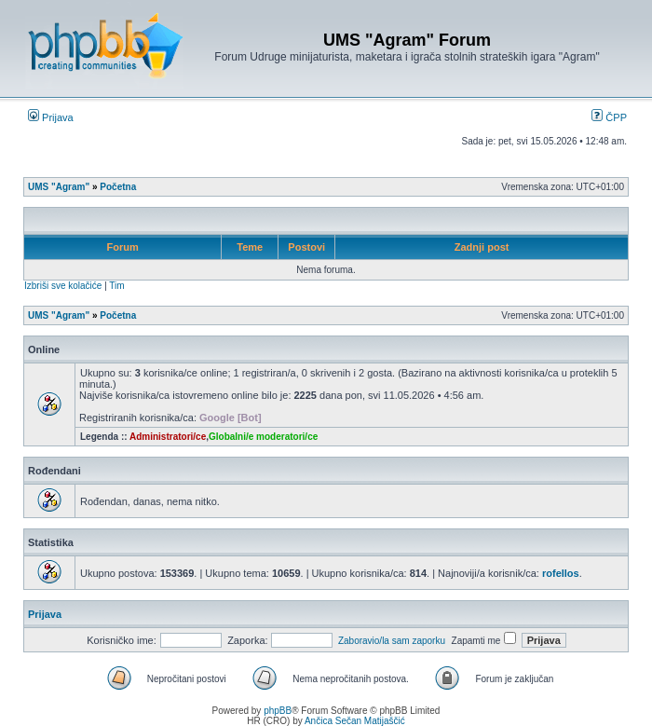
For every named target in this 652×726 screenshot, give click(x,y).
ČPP (609, 117)
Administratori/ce (167, 436)
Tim (116, 286)
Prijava (51, 117)
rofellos (560, 573)
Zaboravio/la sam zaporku (391, 641)
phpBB (278, 710)
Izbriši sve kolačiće (63, 286)
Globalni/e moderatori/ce (263, 436)
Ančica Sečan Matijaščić (355, 721)
